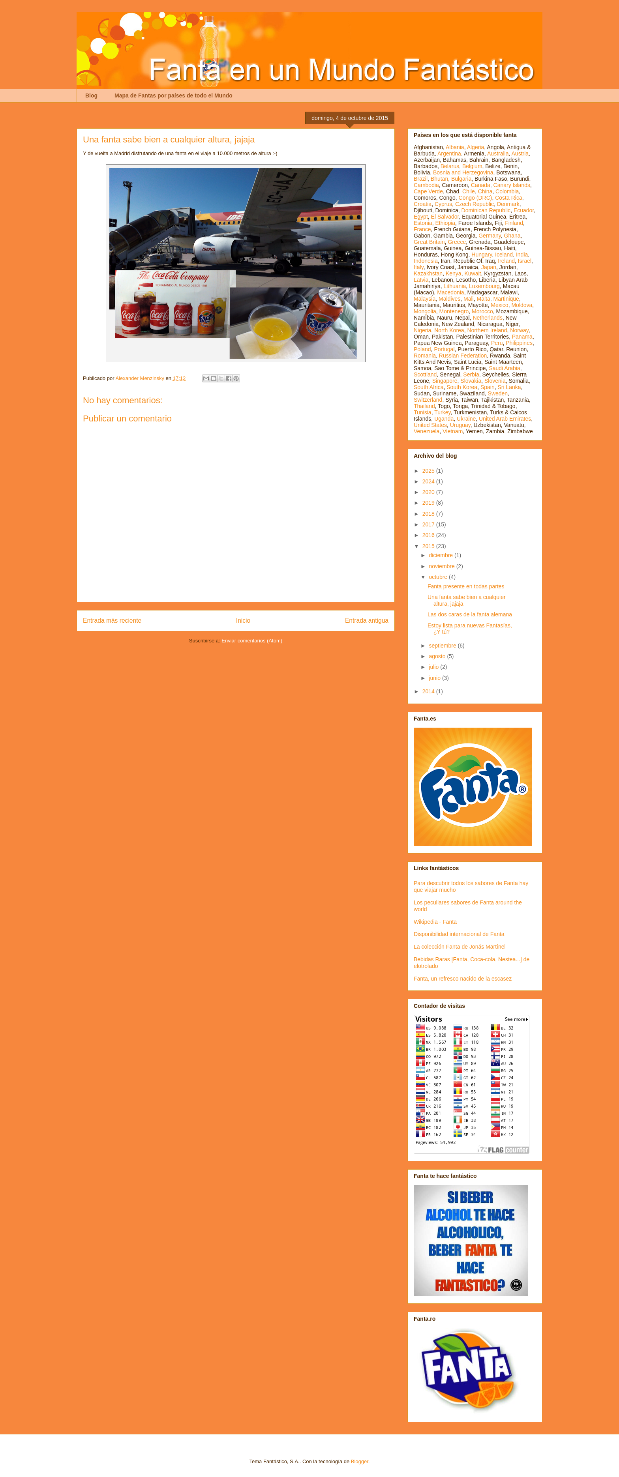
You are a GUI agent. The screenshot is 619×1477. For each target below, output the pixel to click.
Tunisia (422, 412)
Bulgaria (461, 179)
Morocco (482, 311)
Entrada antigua (366, 620)
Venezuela (426, 431)
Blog (91, 95)
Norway (519, 330)
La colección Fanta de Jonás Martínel (460, 946)
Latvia (421, 280)
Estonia (423, 223)
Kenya (453, 273)
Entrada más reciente (112, 620)
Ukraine (466, 419)
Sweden (498, 393)
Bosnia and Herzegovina (463, 172)
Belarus (450, 166)
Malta (483, 299)
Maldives (449, 299)
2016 (429, 535)
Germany (489, 235)
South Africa (429, 387)
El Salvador (445, 216)
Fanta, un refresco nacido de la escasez (463, 978)
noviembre (442, 566)
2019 (429, 503)
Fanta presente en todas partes (466, 586)
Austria (520, 153)
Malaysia (424, 299)
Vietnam (453, 431)
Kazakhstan (428, 273)
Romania (425, 355)
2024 (429, 481)
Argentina (449, 153)
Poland (422, 349)
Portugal (444, 349)
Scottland (425, 374)
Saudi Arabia (504, 368)
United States (430, 425)
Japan (488, 267)
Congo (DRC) (475, 198)
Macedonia (450, 292)
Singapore (445, 381)
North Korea (449, 330)
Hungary (481, 254)
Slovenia (495, 381)
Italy (419, 267)
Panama (522, 336)
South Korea (461, 387)
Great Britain (429, 242)
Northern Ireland (487, 330)
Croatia (422, 204)
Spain (487, 387)
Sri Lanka (509, 387)
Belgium (472, 166)
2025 (429, 471)
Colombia (507, 191)
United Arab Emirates (505, 419)
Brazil (421, 179)
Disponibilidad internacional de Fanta (459, 934)
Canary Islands (511, 185)
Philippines (519, 343)
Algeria (475, 147)
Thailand (424, 406)
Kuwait (472, 273)
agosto (438, 656)
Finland (514, 223)
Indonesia (426, 261)
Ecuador (524, 210)
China (485, 191)
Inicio (243, 620)
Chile (468, 191)
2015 (429, 546)
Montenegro (454, 311)
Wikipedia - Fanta (435, 922)
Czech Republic (474, 204)
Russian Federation (463, 355)
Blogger (359, 1461)
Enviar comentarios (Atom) (251, 641)
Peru (497, 343)
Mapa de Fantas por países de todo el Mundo (173, 95)
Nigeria (422, 330)
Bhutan (439, 179)
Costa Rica (508, 198)
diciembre (441, 555)
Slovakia (470, 381)
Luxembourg (484, 286)
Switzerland (428, 400)
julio (434, 667)
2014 (429, 691)
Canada (480, 185)
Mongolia (425, 311)
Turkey (442, 412)
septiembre (443, 645)
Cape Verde (428, 191)
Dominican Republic (486, 210)
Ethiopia (445, 223)
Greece (457, 242)
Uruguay (460, 425)
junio (435, 678)
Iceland (504, 254)
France (422, 229)
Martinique (506, 299)
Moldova (521, 305)
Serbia (471, 374)
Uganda (444, 419)
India (522, 254)
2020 (429, 492)
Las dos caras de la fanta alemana (470, 614)
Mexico (499, 305)
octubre (439, 577)
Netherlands (488, 317)
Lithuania (454, 286)
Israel (524, 261)
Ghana (512, 235)
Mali (468, 299)
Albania (455, 147)
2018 (429, 514)
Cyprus (443, 204)
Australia (497, 153)
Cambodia (426, 185)
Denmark (508, 204)
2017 (429, 524)
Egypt (421, 216)
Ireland (506, 261)
